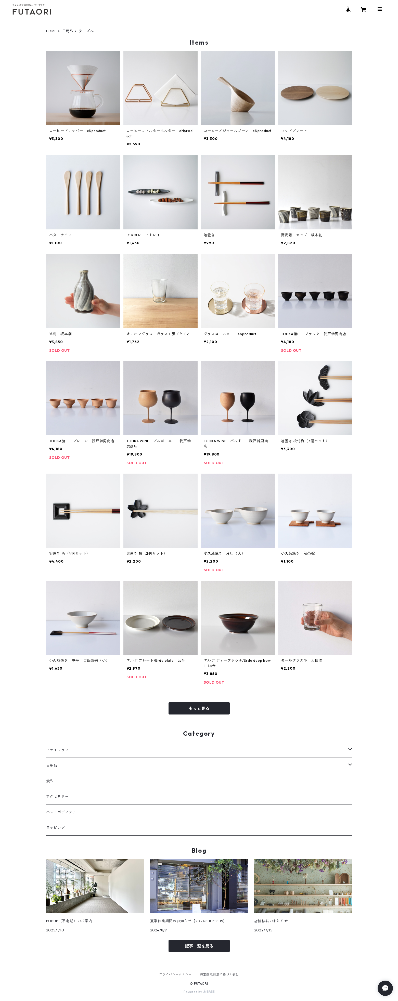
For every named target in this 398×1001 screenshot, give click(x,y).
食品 (50, 781)
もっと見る (199, 708)
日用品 (67, 31)
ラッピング (55, 827)
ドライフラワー (59, 750)
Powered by (199, 992)
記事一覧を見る (199, 945)
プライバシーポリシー (175, 974)
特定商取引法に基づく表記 (219, 974)
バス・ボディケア (61, 812)
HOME (51, 31)
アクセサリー (57, 796)
